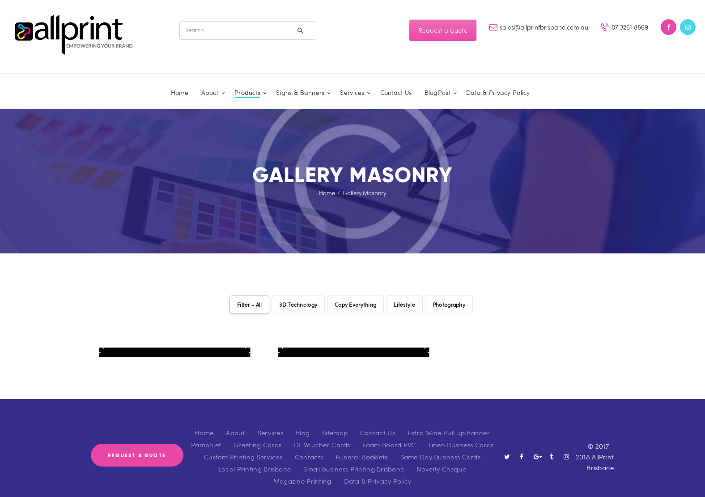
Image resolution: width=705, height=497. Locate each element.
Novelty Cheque (441, 459)
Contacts (309, 447)
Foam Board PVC (389, 435)
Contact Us (377, 423)
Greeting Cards (257, 435)
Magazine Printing (302, 471)
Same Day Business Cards (440, 447)
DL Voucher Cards (322, 435)
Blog (303, 423)
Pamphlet (206, 435)
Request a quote (442, 30)
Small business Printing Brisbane (353, 459)
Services (270, 423)
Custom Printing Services (243, 447)
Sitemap (335, 423)
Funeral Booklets (361, 447)
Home (327, 193)
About (235, 423)
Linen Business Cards (461, 435)
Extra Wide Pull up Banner (449, 423)
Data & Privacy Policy (378, 471)
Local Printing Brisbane (254, 459)
